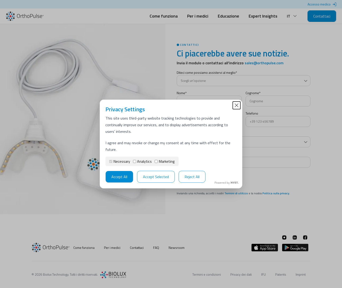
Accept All (119, 177)
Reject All (192, 177)
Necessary (119, 161)
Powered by (226, 183)
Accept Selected (156, 177)
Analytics (142, 161)
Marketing (165, 161)
